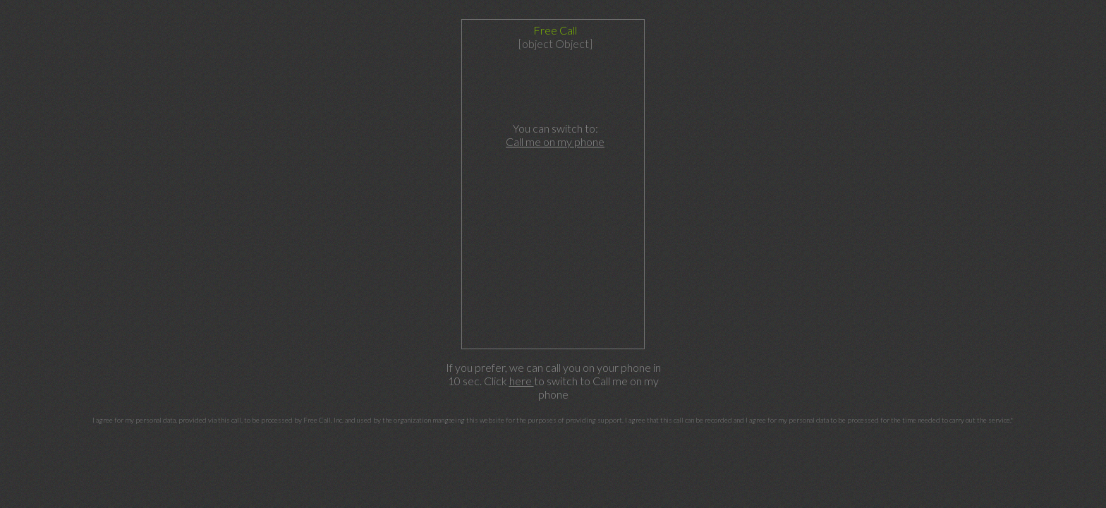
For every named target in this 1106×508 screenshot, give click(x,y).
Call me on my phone (555, 141)
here (521, 380)
